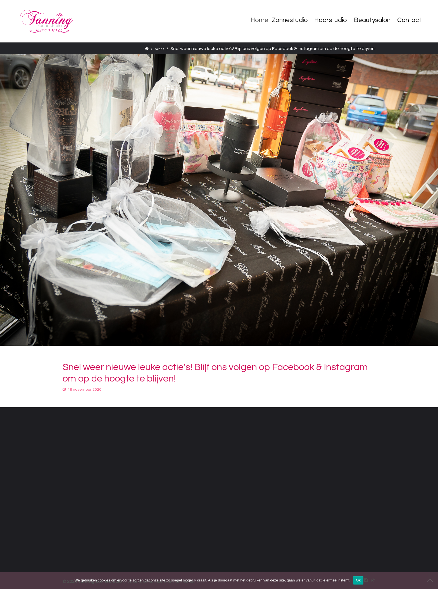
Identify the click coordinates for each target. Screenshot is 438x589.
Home (263, 20)
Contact (409, 20)
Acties (159, 49)
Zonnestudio (292, 20)
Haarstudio (331, 20)
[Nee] (431, 580)
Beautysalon (372, 20)
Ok (358, 580)
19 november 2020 (84, 390)
